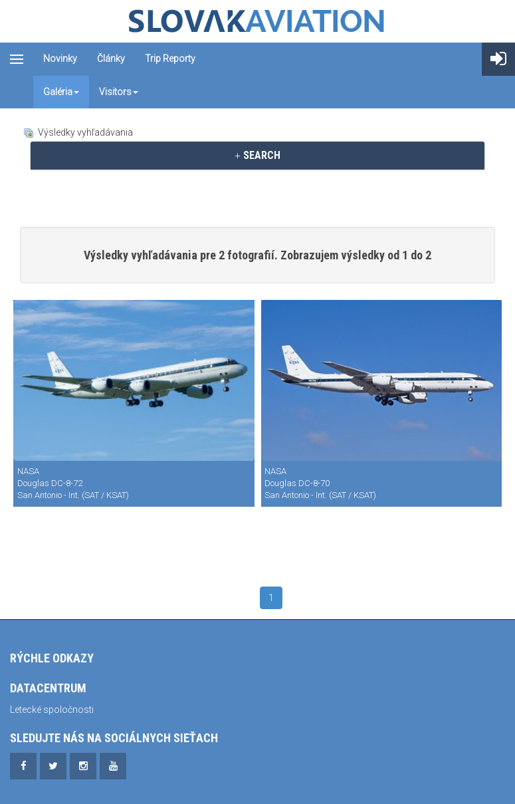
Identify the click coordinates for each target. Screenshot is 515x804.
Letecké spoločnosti (52, 709)
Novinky (60, 58)
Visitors (118, 91)
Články (111, 58)
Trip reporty (170, 58)
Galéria (61, 91)
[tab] (257, 156)
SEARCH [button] (257, 155)
